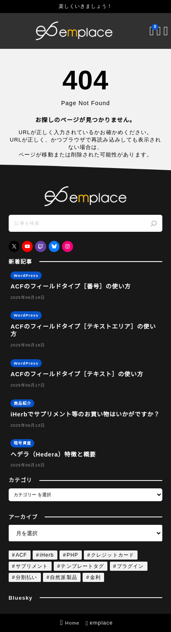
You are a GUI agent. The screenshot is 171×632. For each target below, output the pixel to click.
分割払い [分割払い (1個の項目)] (26, 577)
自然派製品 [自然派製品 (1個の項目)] (63, 577)
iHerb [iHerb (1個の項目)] (47, 555)
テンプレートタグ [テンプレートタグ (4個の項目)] (82, 566)
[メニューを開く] (160, 31)
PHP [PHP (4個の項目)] (72, 555)
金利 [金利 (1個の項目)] (95, 577)
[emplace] (74, 31)
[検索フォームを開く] (153, 31)
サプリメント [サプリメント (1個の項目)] (32, 566)
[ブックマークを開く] (146, 31)
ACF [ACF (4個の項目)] (21, 555)
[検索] (153, 223)
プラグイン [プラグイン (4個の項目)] (130, 566)
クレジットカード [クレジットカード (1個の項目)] (112, 555)
